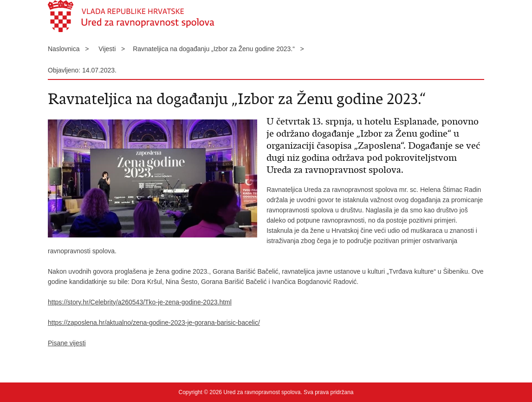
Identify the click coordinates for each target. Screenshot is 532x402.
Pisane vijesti (67, 343)
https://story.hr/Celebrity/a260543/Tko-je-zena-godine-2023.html (140, 302)
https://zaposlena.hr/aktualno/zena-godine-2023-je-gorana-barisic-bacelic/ (154, 322)
